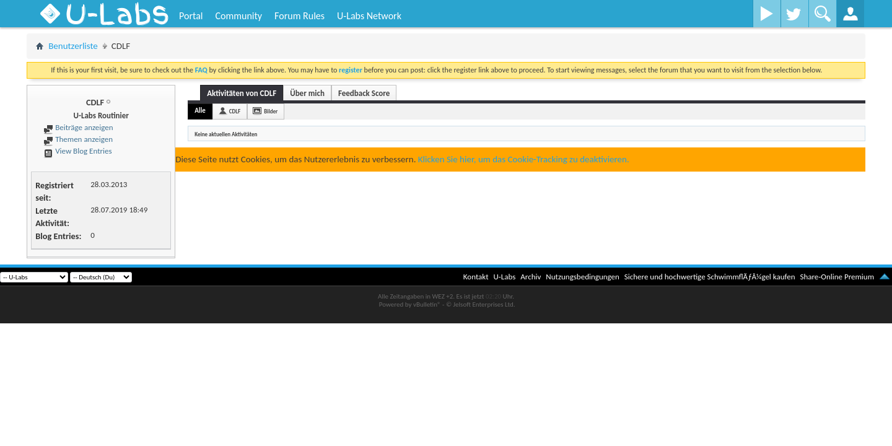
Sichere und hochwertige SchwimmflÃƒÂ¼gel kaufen (709, 276)
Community (238, 16)
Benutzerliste (73, 45)
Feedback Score (364, 93)
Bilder (271, 111)
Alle (200, 111)
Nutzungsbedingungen (582, 276)
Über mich (307, 93)
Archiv (530, 276)
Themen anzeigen (78, 139)
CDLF (234, 111)
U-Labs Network (369, 16)
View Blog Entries (77, 150)
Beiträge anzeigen (78, 127)
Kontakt (476, 276)
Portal (191, 16)
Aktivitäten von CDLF (241, 93)
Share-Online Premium (837, 276)
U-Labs (505, 276)
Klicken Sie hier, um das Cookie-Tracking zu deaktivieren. (523, 159)
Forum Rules (299, 16)
